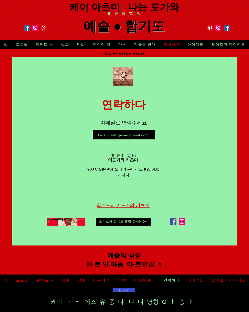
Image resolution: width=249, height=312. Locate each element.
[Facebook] (27, 28)
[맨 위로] (124, 290)
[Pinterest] (43, 28)
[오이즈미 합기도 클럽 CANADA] (123, 222)
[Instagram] (35, 28)
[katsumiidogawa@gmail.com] (124, 134)
